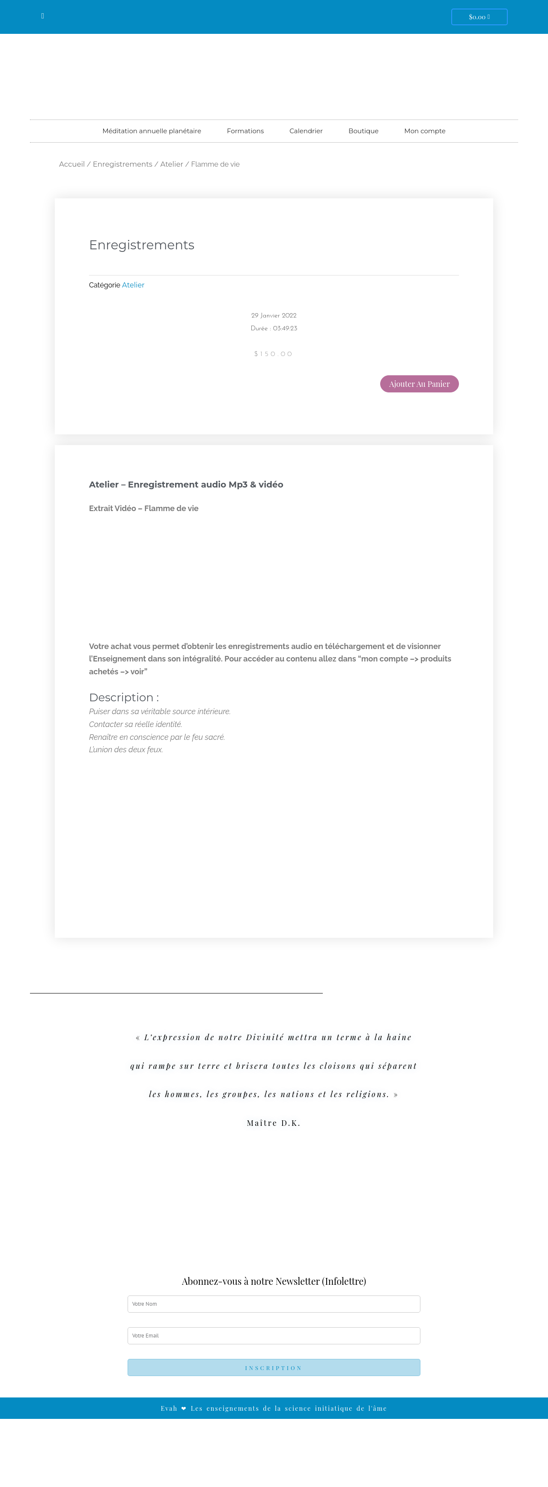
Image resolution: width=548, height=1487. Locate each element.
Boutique (363, 131)
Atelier (171, 164)
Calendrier (306, 131)
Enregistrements (122, 164)
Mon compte (424, 131)
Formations (245, 131)
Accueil (72, 164)
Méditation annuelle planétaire (151, 131)
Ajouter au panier (419, 384)
